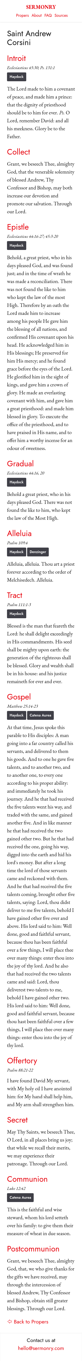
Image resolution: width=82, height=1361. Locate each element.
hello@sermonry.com (41, 1348)
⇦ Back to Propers (27, 1321)
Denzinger (38, 551)
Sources (61, 15)
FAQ (48, 15)
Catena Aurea (40, 715)
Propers (22, 15)
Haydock (17, 76)
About (37, 15)
